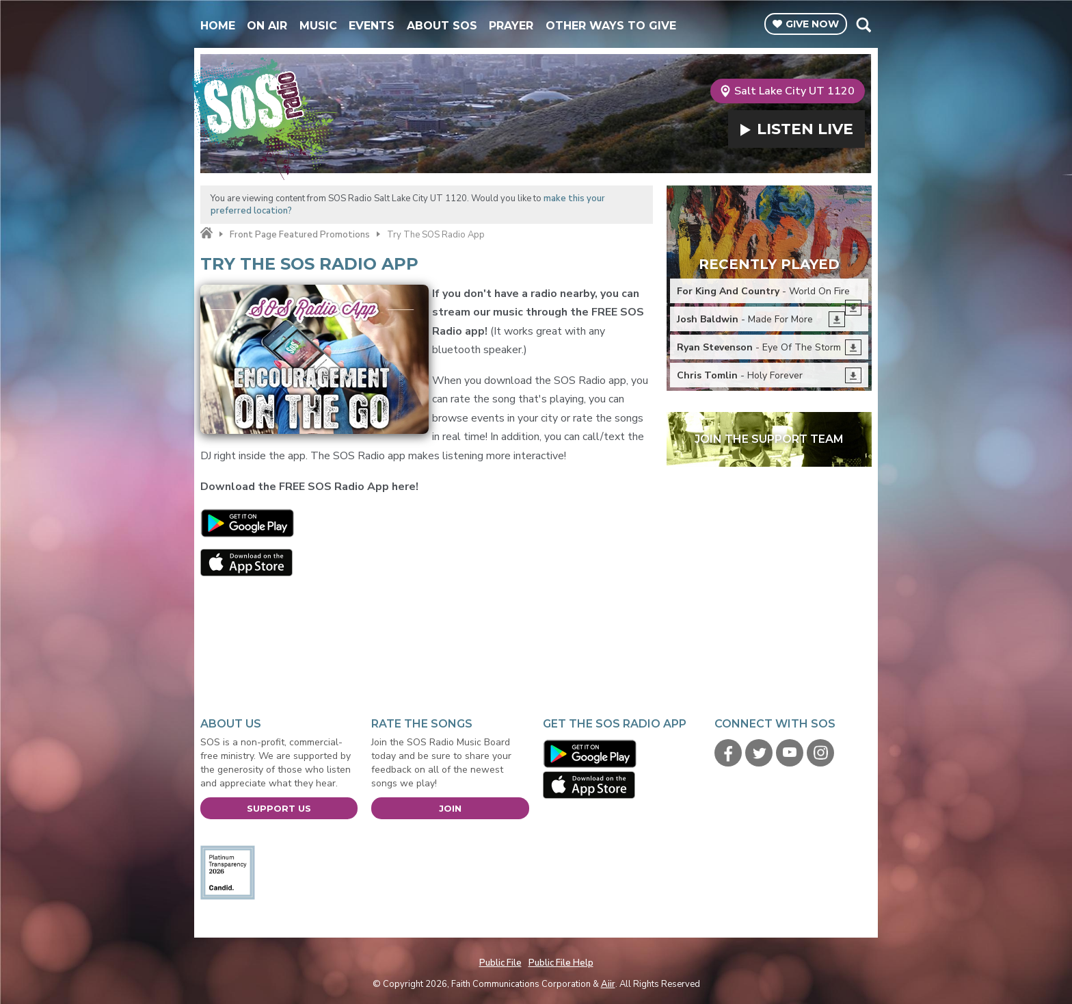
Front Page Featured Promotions (300, 235)
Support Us (279, 808)
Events (371, 25)
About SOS (442, 25)
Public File (500, 963)
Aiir (608, 984)
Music (318, 25)
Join (450, 808)
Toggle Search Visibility (863, 24)
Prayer (511, 25)
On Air (267, 25)
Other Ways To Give (611, 25)
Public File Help (560, 963)
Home (217, 25)
